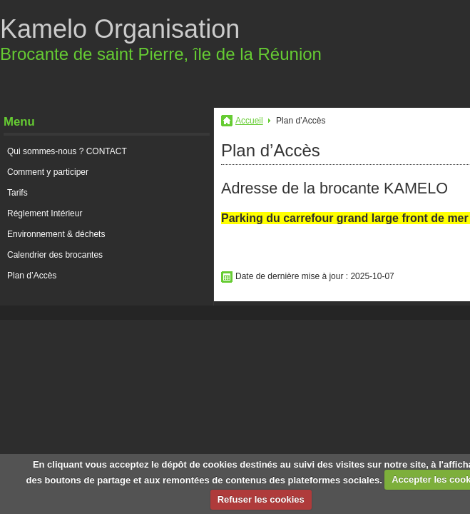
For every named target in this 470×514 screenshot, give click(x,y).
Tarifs (17, 193)
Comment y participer (47, 172)
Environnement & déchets (56, 234)
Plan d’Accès (31, 276)
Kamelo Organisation (120, 29)
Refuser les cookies (261, 499)
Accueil (249, 121)
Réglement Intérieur (44, 213)
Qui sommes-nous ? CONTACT (67, 151)
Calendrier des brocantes (55, 255)
